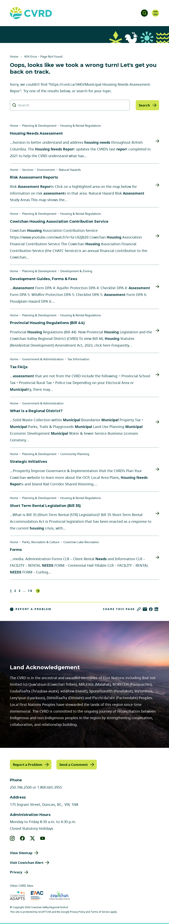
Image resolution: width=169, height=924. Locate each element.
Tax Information (78, 359)
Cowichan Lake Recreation (81, 542)
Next (38, 591)
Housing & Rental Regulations (80, 125)
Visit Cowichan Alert (26, 862)
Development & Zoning (76, 271)
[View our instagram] (12, 838)
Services (27, 170)
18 (30, 591)
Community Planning (74, 454)
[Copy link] (139, 609)
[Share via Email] (145, 609)
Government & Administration (43, 359)
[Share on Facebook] (151, 609)
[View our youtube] (42, 838)
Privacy (16, 872)
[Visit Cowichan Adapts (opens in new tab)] (17, 895)
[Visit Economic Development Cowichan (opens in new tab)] (59, 895)
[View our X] (32, 838)
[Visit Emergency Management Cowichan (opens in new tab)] (37, 895)
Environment (46, 170)
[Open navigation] (155, 13)
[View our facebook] (22, 838)
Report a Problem (30, 609)
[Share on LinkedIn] (156, 609)
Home (14, 56)
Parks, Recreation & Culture (40, 542)
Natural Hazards (70, 170)
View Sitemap (21, 852)
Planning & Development (39, 125)
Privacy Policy (77, 911)
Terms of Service (100, 911)
